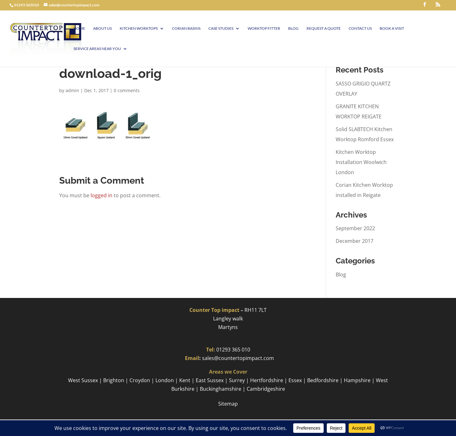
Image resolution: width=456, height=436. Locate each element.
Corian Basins (186, 28)
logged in (101, 195)
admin (72, 90)
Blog (293, 28)
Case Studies (220, 28)
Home (79, 28)
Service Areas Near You (97, 49)
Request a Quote (324, 28)
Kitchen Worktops (139, 28)
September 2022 (355, 228)
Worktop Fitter (264, 28)
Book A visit (392, 28)
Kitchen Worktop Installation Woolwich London (361, 162)
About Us (102, 28)
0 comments (127, 90)
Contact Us (360, 28)
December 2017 (354, 240)
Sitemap (228, 403)
